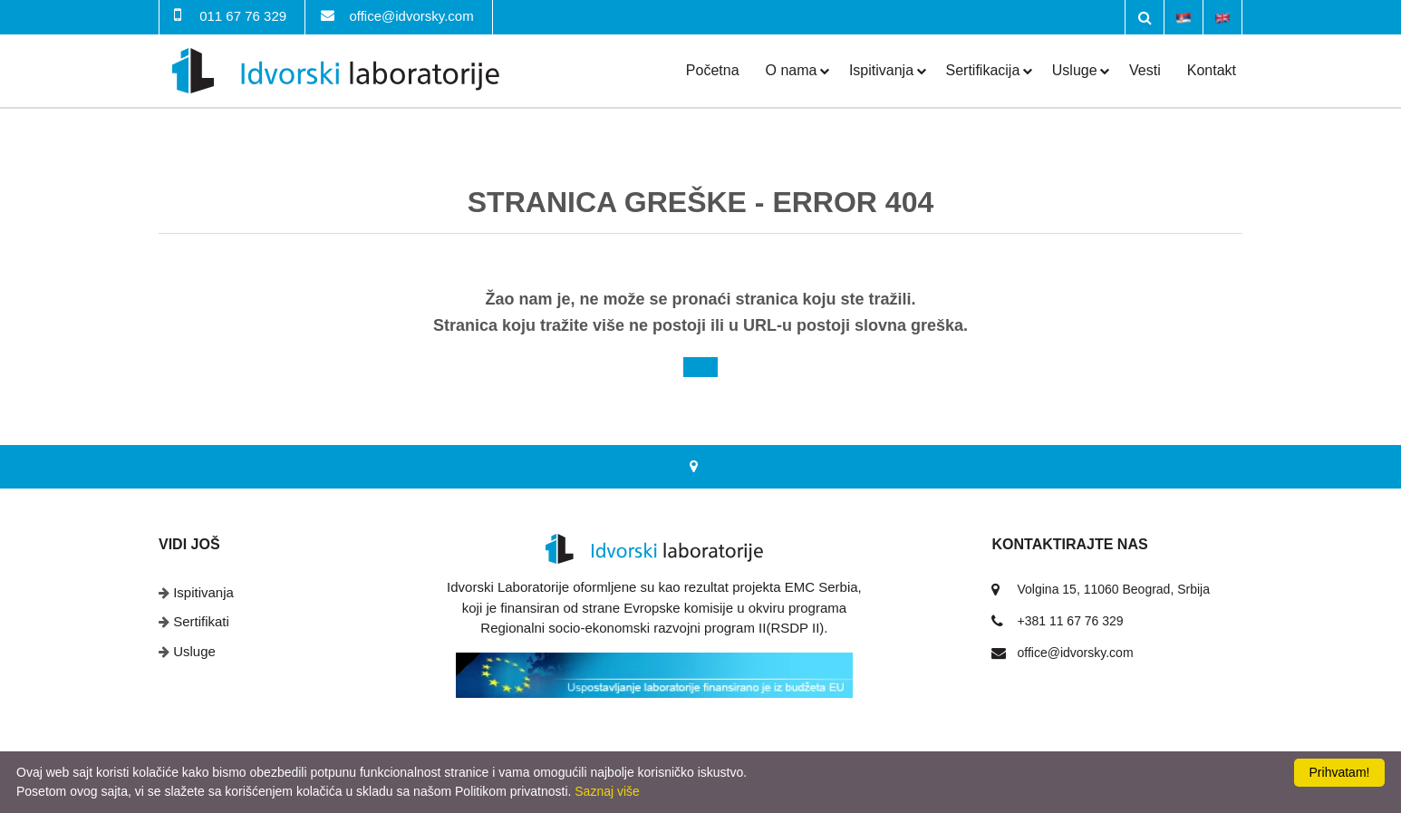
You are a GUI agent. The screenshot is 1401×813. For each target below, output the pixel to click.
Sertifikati (201, 621)
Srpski (1183, 16)
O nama (791, 70)
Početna (712, 70)
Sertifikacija (983, 70)
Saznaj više (607, 791)
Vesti (1145, 70)
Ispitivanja (881, 70)
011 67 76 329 (242, 16)
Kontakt (1211, 70)
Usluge (1074, 70)
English (1222, 16)
